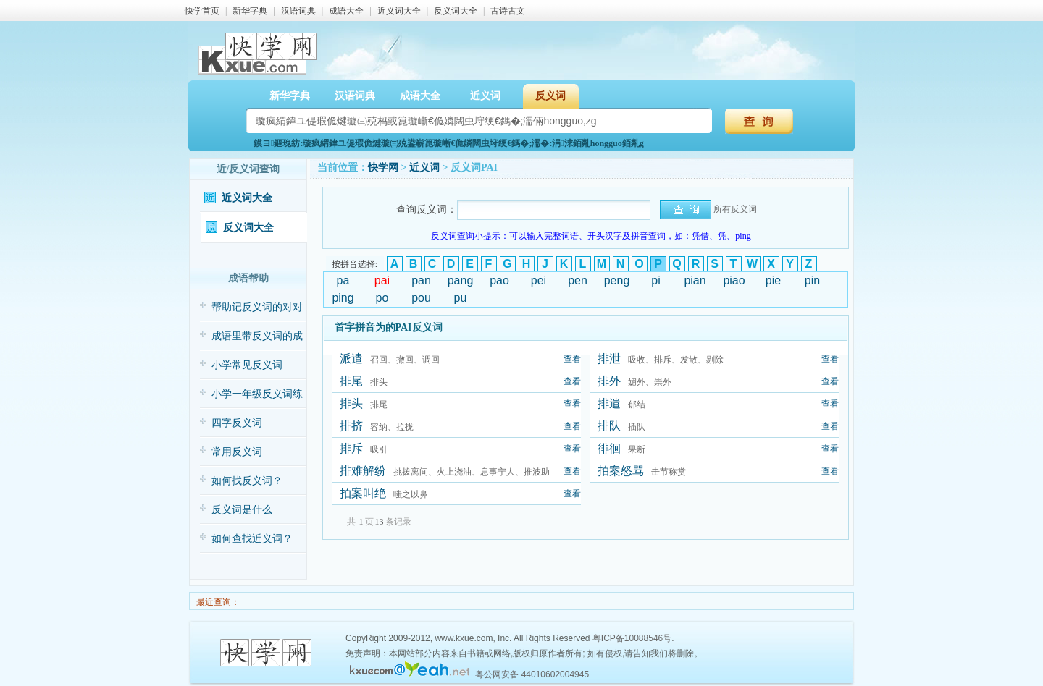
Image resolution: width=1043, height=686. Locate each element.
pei (538, 280)
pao (499, 280)
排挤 (351, 426)
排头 (351, 403)
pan (421, 280)
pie (773, 280)
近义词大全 (399, 11)
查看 (572, 359)
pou (421, 298)
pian (694, 280)
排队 (609, 426)
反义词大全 (455, 11)
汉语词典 (298, 11)
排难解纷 (363, 471)
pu (460, 298)
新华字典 (250, 11)
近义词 (485, 95)
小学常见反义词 (246, 365)
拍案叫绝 (363, 493)
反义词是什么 (241, 509)
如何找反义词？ (246, 480)
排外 (609, 381)
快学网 (383, 167)
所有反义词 (735, 209)
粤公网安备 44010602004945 (532, 674)
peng (617, 280)
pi (655, 280)
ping (342, 298)
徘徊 (609, 448)
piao (734, 280)
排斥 (351, 448)
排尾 (351, 381)
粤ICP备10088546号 (631, 638)
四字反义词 (236, 423)
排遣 (609, 403)
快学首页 (202, 11)
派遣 (351, 358)
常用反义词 (236, 451)
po (382, 298)
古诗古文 (507, 11)
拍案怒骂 (621, 471)
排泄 (609, 358)
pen (577, 280)
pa (343, 280)
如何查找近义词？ (252, 538)
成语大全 (346, 11)
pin (812, 280)
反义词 (550, 95)
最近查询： (217, 602)
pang (461, 280)
